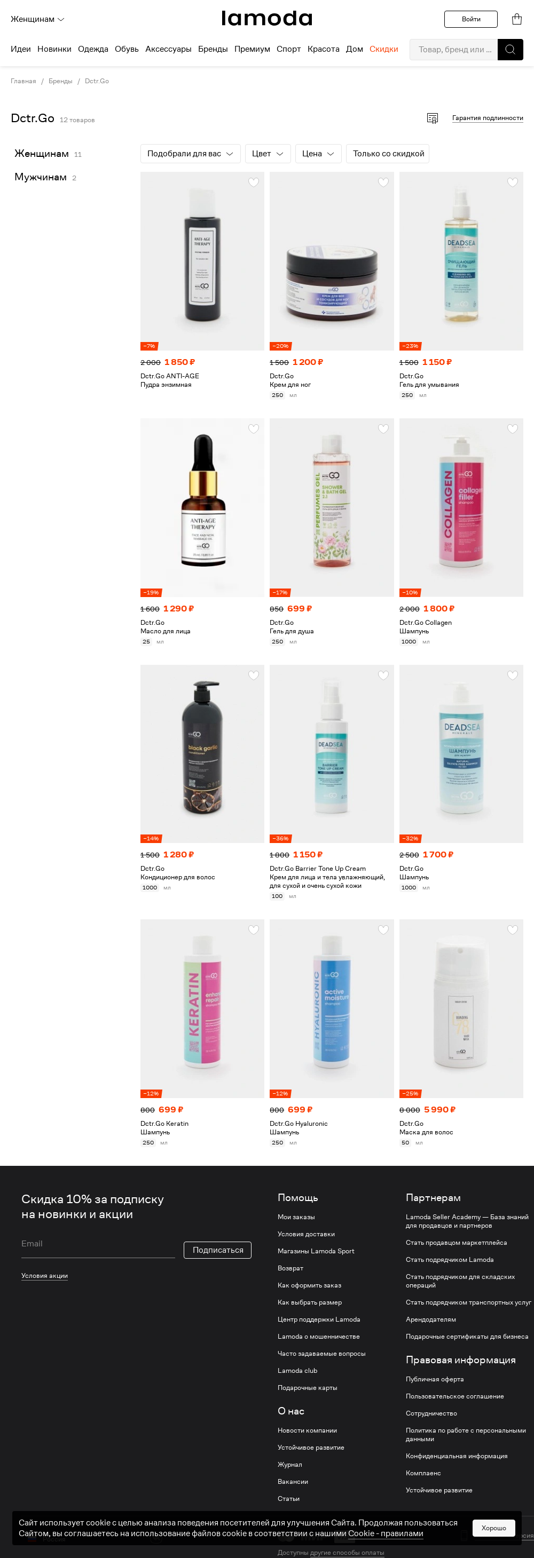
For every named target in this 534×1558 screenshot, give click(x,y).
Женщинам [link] (41, 153)
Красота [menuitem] (324, 49)
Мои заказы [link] (296, 1217)
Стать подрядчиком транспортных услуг (468, 1302)
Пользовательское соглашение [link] (455, 1396)
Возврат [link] (290, 1268)
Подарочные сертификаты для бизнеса (467, 1336)
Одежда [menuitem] (93, 49)
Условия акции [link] (44, 1275)
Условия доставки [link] (306, 1234)
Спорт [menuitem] (289, 49)
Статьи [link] (289, 1499)
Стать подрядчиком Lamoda (450, 1259)
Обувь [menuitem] (127, 49)
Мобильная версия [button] (504, 1535)
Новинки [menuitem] (54, 49)
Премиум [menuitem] (252, 49)
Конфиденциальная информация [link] (457, 1456)
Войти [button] (471, 18)
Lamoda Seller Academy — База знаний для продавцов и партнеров (467, 1221)
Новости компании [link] (307, 1430)
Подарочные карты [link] (307, 1388)
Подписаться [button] (218, 1250)
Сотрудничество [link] (431, 1413)
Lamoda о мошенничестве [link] (319, 1336)
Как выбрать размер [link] (310, 1302)
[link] (267, 18)
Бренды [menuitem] (213, 49)
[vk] (156, 1537)
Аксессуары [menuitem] (168, 49)
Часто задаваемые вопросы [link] (322, 1353)
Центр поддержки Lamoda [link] (319, 1319)
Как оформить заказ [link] (309, 1285)
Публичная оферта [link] (435, 1379)
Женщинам (38, 19)
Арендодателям (431, 1319)
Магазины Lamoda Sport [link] (316, 1251)
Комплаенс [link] (423, 1473)
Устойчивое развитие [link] (311, 1447)
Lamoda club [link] (297, 1370)
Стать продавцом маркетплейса (456, 1242)
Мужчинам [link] (40, 177)
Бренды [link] (61, 81)
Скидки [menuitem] (384, 49)
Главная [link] (23, 81)
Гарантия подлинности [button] (487, 117)
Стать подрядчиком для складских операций (460, 1281)
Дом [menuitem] (354, 49)
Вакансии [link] (293, 1481)
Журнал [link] (290, 1464)
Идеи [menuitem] (21, 49)
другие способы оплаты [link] (347, 1552)
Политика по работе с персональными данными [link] (466, 1434)
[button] (510, 49)
